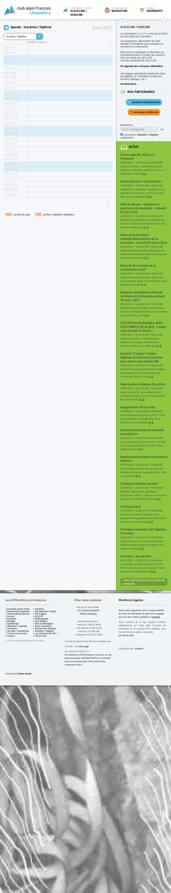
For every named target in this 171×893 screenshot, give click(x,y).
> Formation (11, 628)
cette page (84, 646)
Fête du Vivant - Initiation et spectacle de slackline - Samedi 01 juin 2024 (143, 208)
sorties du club (18, 214)
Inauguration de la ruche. (138, 407)
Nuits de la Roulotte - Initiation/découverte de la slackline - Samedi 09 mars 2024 (143, 238)
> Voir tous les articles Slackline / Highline (143, 582)
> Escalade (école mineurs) (18, 609)
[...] (144, 173)
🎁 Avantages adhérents (144, 112)
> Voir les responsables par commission (25, 640)
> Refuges (10, 621)
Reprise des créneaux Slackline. (143, 384)
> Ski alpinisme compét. (45, 611)
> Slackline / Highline (43, 631)
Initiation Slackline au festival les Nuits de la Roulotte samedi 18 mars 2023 (142, 296)
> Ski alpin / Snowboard (17, 631)
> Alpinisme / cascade (16, 626)
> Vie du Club (39, 636)
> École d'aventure (42, 626)
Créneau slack (130, 506)
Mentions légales (131, 600)
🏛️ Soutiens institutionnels (144, 102)
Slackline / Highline (16, 36)
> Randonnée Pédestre (44, 628)
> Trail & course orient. (16, 633)
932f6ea (139, 648)
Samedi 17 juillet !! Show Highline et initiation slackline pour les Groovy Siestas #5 (141, 357)
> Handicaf (38, 609)
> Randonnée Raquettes (17, 611)
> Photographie (40, 618)
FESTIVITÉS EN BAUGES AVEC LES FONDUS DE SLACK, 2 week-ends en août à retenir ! (143, 326)
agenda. (156, 617)
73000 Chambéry (88, 613)
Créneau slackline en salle (139, 483)
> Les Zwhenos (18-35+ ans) (47, 633)
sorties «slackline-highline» (54, 214)
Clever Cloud (24, 673)
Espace (154, 9)
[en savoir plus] (126, 635)
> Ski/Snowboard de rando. (18, 613)
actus (133, 147)
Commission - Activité (81, 11)
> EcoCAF (38, 616)
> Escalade (10, 618)
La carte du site (119, 9)
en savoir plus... (129, 84)
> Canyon (10, 636)
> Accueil (9, 616)
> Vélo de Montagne (43, 623)
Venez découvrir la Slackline (140, 181)
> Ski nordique (40, 621)
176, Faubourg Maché (88, 610)
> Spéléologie (12, 623)
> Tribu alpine (39, 613)
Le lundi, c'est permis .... (137, 556)
